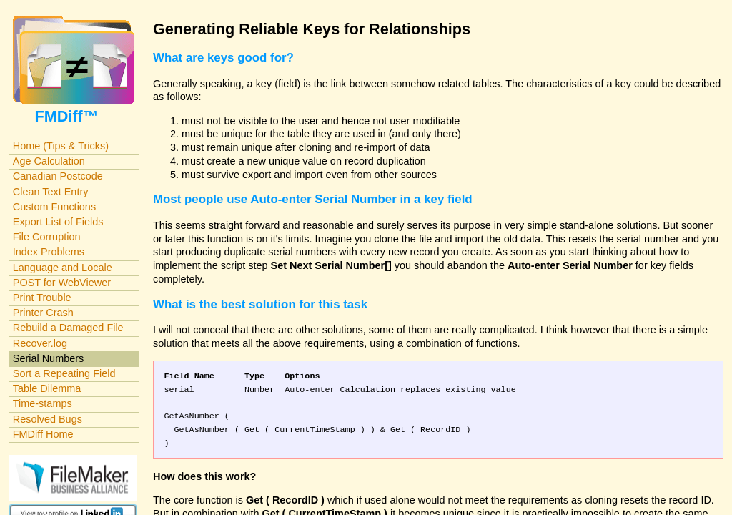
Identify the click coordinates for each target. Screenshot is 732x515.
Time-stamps (42, 403)
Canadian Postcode (58, 176)
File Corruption (47, 236)
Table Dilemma (47, 388)
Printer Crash (43, 312)
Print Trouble (42, 297)
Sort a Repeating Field (64, 373)
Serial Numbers (48, 358)
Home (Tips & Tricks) (61, 146)
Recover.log (40, 343)
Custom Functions (54, 206)
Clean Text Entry (51, 191)
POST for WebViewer (62, 282)
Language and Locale (62, 267)
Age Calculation (49, 161)
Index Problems (48, 252)
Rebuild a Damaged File (68, 327)
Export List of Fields (58, 221)
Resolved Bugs (47, 419)
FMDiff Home (43, 434)
